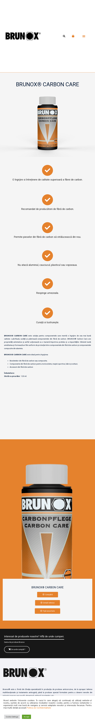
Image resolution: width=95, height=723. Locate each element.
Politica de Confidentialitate (39, 708)
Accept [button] (26, 717)
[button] (84, 36)
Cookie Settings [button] (12, 717)
